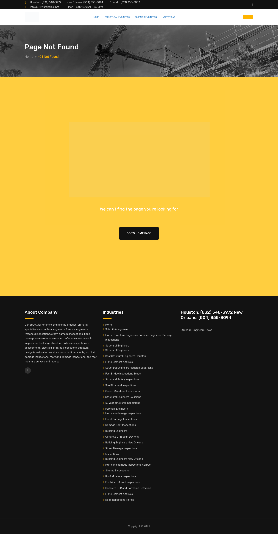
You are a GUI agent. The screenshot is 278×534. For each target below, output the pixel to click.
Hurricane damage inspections (123, 413)
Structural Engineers (117, 17)
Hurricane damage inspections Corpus (128, 464)
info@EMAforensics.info (44, 7)
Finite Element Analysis (119, 362)
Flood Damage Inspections (121, 419)
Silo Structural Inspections (120, 385)
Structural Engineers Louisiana (123, 397)
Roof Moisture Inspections (121, 476)
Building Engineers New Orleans (124, 442)
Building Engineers (116, 430)
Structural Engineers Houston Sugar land (129, 367)
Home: (96, 17)
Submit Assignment (117, 329)
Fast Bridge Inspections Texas (123, 373)
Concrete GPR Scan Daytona (122, 436)
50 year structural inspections (122, 402)
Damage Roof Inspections (120, 425)
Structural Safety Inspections (122, 379)
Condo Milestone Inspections (122, 391)
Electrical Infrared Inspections (122, 482)
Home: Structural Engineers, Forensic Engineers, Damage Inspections (138, 337)
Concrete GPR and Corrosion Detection (128, 488)
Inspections (168, 17)
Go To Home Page (139, 233)
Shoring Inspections (117, 470)
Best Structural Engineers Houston (125, 356)
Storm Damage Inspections (121, 448)
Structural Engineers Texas (196, 330)
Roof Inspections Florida (119, 499)
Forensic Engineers (146, 17)
